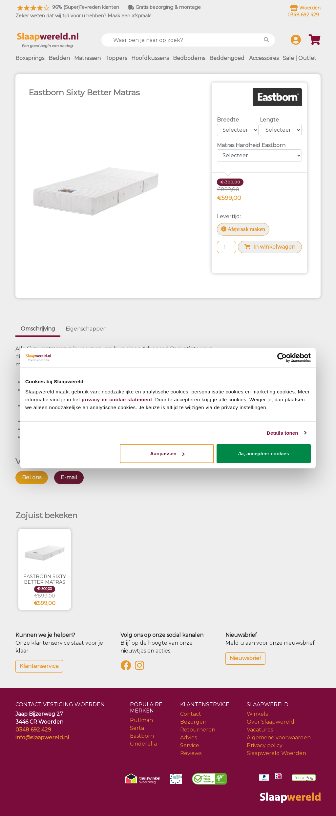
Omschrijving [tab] (38, 329)
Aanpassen (167, 453)
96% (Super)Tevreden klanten (67, 7)
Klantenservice (39, 666)
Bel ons (31, 477)
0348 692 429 (33, 730)
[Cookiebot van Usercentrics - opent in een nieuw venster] (282, 357)
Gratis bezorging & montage (164, 7)
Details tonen (282, 432)
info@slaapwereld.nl (42, 737)
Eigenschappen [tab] (86, 329)
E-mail (69, 477)
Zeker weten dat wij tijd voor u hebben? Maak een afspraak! (83, 16)
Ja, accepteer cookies (263, 453)
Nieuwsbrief (245, 658)
